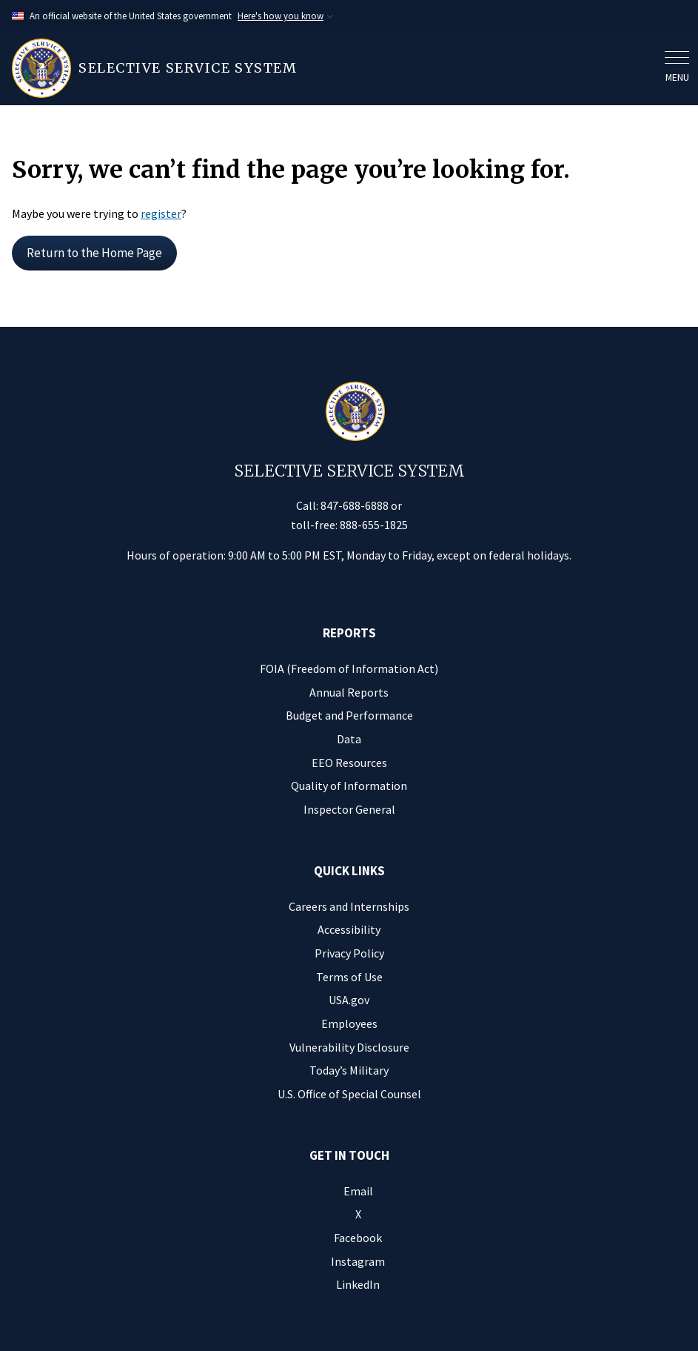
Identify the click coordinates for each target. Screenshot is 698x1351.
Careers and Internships (349, 906)
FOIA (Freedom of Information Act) (349, 668)
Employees (349, 1023)
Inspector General (349, 809)
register (161, 213)
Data (349, 738)
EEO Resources (349, 762)
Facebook (358, 1237)
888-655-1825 (374, 524)
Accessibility (349, 929)
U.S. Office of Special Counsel (349, 1093)
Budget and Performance (349, 715)
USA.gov (349, 999)
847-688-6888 (355, 505)
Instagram (358, 1261)
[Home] (334, 68)
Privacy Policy (349, 953)
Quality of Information (349, 785)
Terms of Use (349, 976)
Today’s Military (349, 1070)
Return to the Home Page (94, 253)
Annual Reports (349, 692)
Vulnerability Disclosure (349, 1047)
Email (358, 1191)
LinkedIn (358, 1284)
